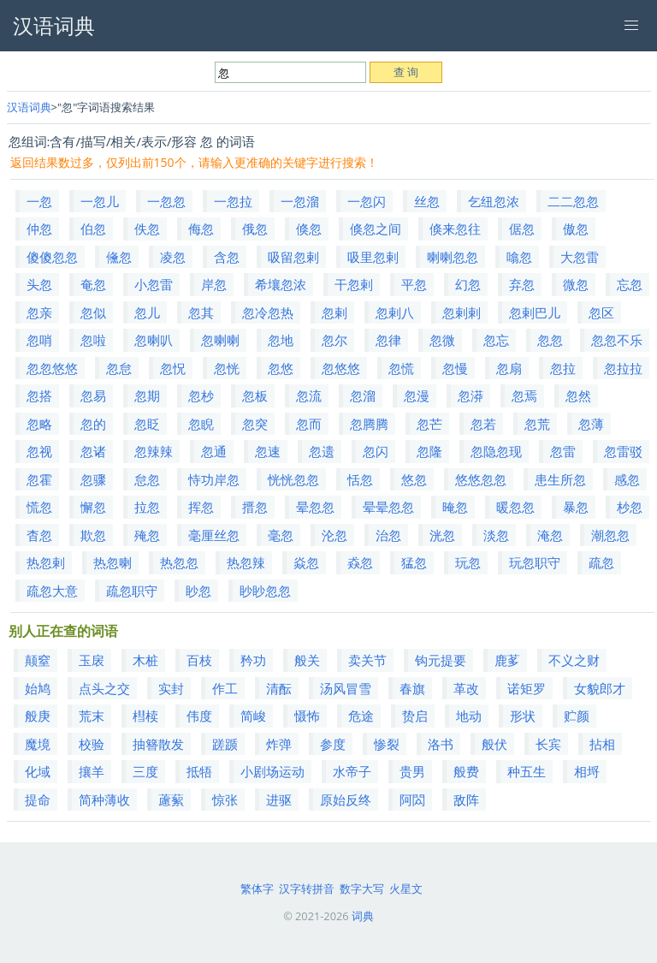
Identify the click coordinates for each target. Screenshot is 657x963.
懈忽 (93, 506)
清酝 (279, 688)
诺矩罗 (526, 688)
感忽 (627, 479)
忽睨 (201, 423)
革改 (466, 688)
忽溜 (363, 395)
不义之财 (574, 660)
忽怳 (173, 368)
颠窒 (37, 660)
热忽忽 (179, 562)
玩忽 (468, 562)
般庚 (37, 715)
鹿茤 (507, 660)
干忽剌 (353, 284)
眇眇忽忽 (265, 590)
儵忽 (119, 256)
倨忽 (522, 228)
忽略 (39, 423)
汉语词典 (29, 107)
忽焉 (524, 395)
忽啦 (93, 339)
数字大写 (362, 888)
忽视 (39, 451)
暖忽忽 (515, 506)
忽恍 (227, 368)
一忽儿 (99, 201)
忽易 (93, 395)
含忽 (227, 256)
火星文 (406, 888)
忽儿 (147, 312)
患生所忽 (560, 479)
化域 (37, 771)
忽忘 (496, 339)
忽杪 (201, 395)
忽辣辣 (153, 451)
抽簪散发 (158, 743)
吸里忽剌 (373, 256)
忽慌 (401, 368)
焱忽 (306, 562)
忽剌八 (395, 312)
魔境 (37, 743)
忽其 (201, 312)
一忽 (39, 201)
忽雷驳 (623, 451)
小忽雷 (153, 284)
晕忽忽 (315, 506)
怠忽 (147, 479)
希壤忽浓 (280, 284)
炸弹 (279, 743)
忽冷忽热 (267, 312)
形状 (523, 715)
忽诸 (93, 451)
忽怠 (119, 368)
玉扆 (91, 660)
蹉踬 (225, 743)
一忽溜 (300, 201)
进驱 (279, 799)
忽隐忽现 (496, 451)
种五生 (526, 771)
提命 (37, 799)
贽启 (415, 715)
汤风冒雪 (345, 688)
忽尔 (334, 339)
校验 (91, 743)
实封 (171, 688)
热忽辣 (246, 562)
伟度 (199, 715)
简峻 (253, 715)
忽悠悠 (341, 368)
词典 (363, 916)
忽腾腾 (369, 423)
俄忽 (255, 228)
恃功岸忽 (214, 479)
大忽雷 (579, 256)
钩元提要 (440, 660)
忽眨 (147, 423)
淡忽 (496, 535)
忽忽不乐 (616, 339)
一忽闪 (366, 201)
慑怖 (307, 715)
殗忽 (147, 535)
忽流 (309, 395)
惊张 (225, 799)
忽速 (268, 451)
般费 (466, 771)
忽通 (214, 451)
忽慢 (455, 368)
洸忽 (442, 535)
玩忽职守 (534, 562)
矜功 (253, 660)
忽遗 (321, 451)
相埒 (587, 771)
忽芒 (429, 423)
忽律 (388, 339)
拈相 (602, 743)
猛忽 (414, 562)
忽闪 (375, 451)
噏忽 (519, 256)
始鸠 (37, 688)
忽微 (442, 339)
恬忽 (360, 479)
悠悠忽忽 (480, 479)
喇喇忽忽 (452, 256)
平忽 (414, 284)
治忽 (388, 535)
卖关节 (367, 660)
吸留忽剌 (293, 256)
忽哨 (39, 339)
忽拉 (563, 368)
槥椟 (145, 715)
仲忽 (39, 228)
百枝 (199, 660)
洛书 (440, 743)
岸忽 (214, 284)
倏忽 (309, 228)
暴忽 (576, 506)
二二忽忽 (573, 201)
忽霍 (39, 479)
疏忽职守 (131, 590)
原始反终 (345, 799)
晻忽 (455, 506)
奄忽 (93, 284)
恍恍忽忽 (293, 479)
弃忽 (522, 284)
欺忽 (93, 535)
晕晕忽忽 (388, 506)
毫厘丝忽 (214, 535)
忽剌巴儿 (534, 312)
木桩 (145, 660)
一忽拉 (233, 201)
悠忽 (414, 479)
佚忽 (147, 228)
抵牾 (199, 771)
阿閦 (412, 799)
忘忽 (629, 284)
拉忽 (147, 506)
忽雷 (563, 451)
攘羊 (91, 771)
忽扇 (509, 368)
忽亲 (39, 312)
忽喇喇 (220, 339)
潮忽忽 (610, 535)
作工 (225, 688)
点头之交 (104, 688)
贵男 (412, 771)
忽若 (483, 423)
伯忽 (93, 228)
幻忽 (468, 284)
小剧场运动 (272, 771)
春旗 (412, 688)
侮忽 (201, 228)
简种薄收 (104, 799)
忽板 (255, 395)
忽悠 (280, 368)
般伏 (494, 743)
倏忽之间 (375, 228)
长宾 (548, 743)
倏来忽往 (455, 228)
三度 (145, 771)
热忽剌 (46, 562)
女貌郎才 (599, 688)
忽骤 (93, 479)
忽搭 (39, 395)
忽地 (280, 339)
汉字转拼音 (306, 888)
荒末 (91, 715)
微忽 (576, 284)
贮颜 (576, 715)
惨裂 (387, 743)
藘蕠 (171, 799)
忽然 (578, 395)
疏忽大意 (52, 590)
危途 (361, 715)
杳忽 (39, 535)
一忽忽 (166, 201)
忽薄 (591, 423)
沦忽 (334, 535)
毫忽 (280, 535)
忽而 (309, 423)
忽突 (255, 423)
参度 (333, 743)
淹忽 (550, 535)
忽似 (93, 312)
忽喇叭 (153, 339)
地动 (469, 715)
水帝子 (352, 771)
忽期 (147, 395)
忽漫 (416, 395)
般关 (307, 660)
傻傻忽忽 (52, 256)
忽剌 (334, 312)
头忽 (39, 284)
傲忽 (576, 228)
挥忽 (201, 506)
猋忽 (360, 562)
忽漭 (470, 395)
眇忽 (198, 590)
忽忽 (550, 339)
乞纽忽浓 (493, 201)
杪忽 (629, 506)
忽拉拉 (623, 368)
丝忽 (427, 201)
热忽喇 (112, 562)
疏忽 (601, 562)
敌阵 (466, 799)
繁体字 (257, 888)
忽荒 (537, 423)
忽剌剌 (461, 312)
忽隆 (429, 451)
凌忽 (173, 256)
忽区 (601, 312)
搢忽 (255, 506)
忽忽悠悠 (52, 368)
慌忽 (39, 506)
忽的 (93, 423)
